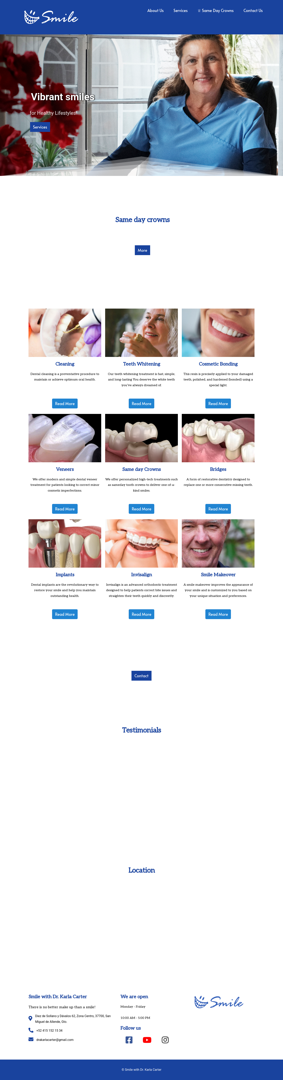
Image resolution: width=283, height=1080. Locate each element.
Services (181, 10)
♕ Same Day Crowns (216, 10)
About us (155, 10)
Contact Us (253, 10)
